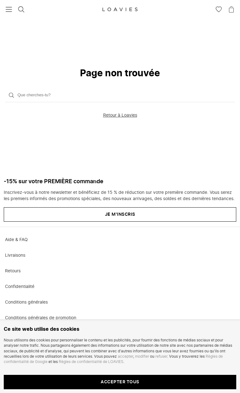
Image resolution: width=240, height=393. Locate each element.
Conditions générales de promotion (40, 318)
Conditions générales (26, 302)
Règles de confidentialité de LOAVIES (91, 362)
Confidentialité (19, 287)
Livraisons (15, 255)
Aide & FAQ (16, 240)
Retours (13, 271)
